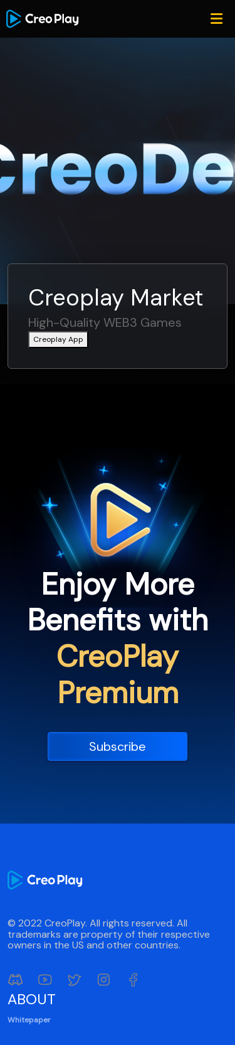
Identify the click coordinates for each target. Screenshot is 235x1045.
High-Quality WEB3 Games (105, 322)
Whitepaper (29, 1020)
